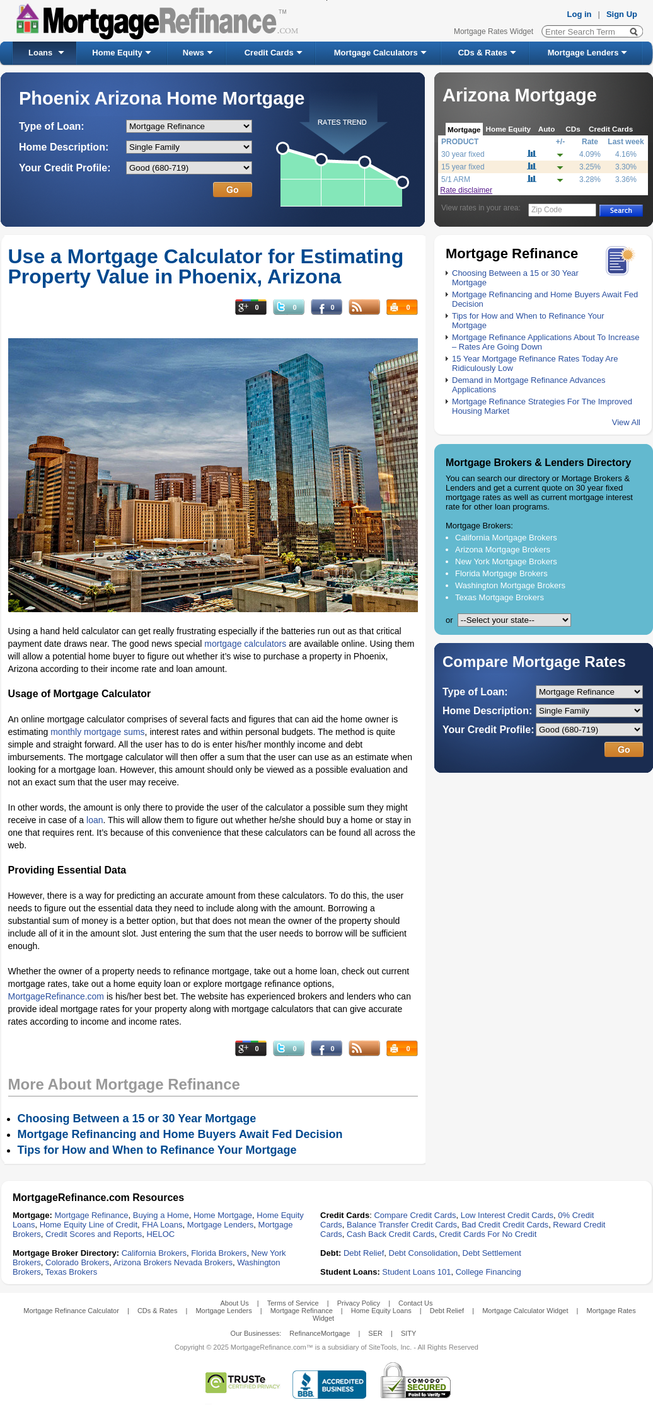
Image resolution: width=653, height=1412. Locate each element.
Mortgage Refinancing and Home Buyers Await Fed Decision (180, 1134)
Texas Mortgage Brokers (499, 597)
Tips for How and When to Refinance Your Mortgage (157, 1150)
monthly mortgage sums (97, 732)
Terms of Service (293, 1303)
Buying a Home (161, 1215)
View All (626, 422)
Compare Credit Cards (415, 1215)
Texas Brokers (71, 1272)
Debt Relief (364, 1253)
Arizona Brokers (142, 1262)
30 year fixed (463, 154)
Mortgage (464, 129)
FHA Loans (162, 1224)
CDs (572, 129)
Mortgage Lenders (583, 52)
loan (94, 820)
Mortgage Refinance (91, 1215)
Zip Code (546, 209)
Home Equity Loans (381, 1310)
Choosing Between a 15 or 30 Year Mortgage (137, 1118)
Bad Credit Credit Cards (504, 1224)
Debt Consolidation (423, 1253)
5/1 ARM (455, 179)
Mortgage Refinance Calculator (71, 1310)
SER (375, 1333)
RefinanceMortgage (319, 1333)
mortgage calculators (245, 644)
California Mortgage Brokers (506, 537)
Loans (40, 52)
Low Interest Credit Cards (507, 1215)
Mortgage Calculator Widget (525, 1310)
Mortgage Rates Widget (493, 31)
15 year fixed (463, 166)
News (193, 52)
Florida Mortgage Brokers (501, 573)
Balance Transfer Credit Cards (402, 1224)
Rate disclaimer (466, 190)
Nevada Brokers (203, 1262)
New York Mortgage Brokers (506, 561)
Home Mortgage (223, 1215)
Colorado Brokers (77, 1262)
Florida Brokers (218, 1253)
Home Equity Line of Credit (88, 1224)
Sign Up (621, 14)
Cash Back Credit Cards (390, 1234)
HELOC (160, 1234)
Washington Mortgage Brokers (510, 585)
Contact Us (415, 1303)
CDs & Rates (482, 52)
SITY (408, 1333)
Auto (546, 129)
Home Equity (117, 52)
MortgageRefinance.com (56, 996)
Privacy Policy (358, 1303)
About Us (234, 1303)
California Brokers (154, 1253)
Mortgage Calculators (376, 52)
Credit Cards (269, 52)
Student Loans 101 (416, 1272)
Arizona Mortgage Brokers (502, 549)
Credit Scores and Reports (93, 1234)
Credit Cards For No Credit (488, 1234)
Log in (579, 14)
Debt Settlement (492, 1253)
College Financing (488, 1272)
